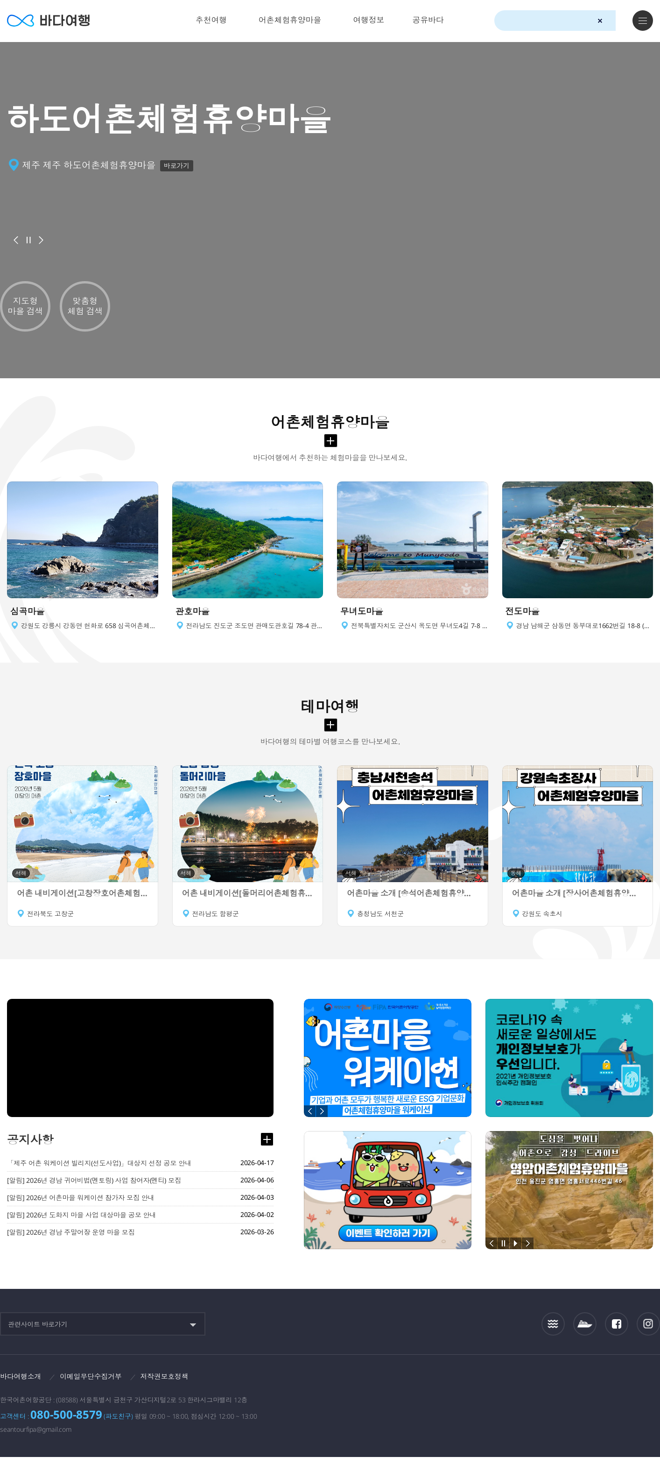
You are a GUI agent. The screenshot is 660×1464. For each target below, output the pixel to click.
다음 (41, 240)
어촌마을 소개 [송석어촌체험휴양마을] (412, 900)
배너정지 (28, 240)
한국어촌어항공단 (605, 1385)
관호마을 (194, 615)
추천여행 (211, 19)
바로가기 (178, 165)
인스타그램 (648, 1330)
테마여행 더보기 (331, 731)
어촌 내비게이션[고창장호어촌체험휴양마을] (82, 900)
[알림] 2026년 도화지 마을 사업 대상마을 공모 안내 (85, 1223)
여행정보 (368, 19)
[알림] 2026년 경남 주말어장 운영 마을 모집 (74, 1240)
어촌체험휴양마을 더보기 (331, 441)
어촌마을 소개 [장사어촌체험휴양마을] (578, 900)
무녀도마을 (364, 615)
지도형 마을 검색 (25, 306)
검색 (616, 21)
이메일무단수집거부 (96, 1383)
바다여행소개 (22, 1383)
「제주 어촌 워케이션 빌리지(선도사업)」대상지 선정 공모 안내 (104, 1169)
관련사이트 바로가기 (38, 1330)
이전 (15, 240)
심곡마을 (29, 615)
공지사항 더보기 (267, 1146)
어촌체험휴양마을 (290, 19)
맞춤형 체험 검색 (85, 306)
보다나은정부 (494, 1385)
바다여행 (51, 21)
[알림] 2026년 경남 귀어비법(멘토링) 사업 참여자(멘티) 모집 (99, 1187)
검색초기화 (600, 20)
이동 (150, 615)
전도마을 (524, 615)
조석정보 (553, 1330)
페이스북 (616, 1330)
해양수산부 (548, 1386)
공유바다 (427, 19)
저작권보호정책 (173, 1383)
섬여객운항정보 (584, 1330)
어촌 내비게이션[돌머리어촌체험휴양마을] (248, 900)
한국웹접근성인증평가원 (649, 1385)
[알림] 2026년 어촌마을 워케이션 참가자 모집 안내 (84, 1205)
